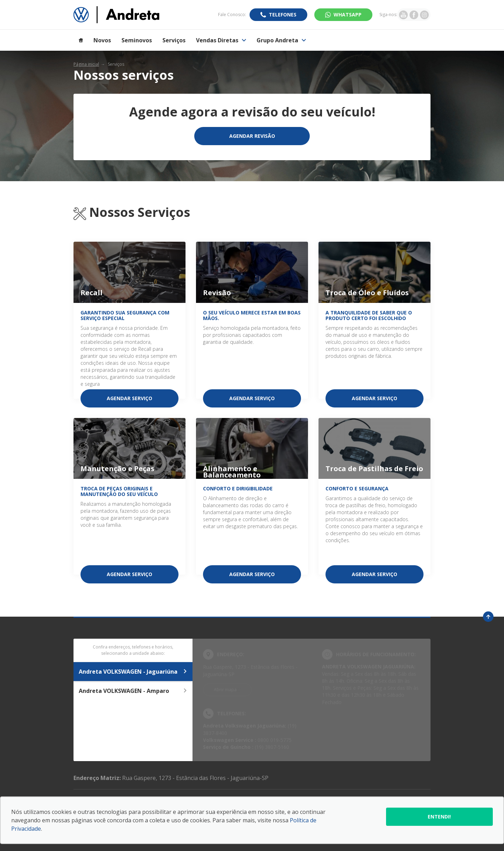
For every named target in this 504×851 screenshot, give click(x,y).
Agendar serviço (129, 398)
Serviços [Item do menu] (174, 40)
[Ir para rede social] (403, 14)
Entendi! (439, 816)
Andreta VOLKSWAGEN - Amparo (133, 691)
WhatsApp (348, 14)
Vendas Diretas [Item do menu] (221, 40)
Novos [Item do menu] (102, 40)
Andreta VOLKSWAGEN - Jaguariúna (133, 671)
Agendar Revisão (252, 136)
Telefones (282, 14)
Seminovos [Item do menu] (136, 40)
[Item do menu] (81, 40)
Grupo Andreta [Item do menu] (281, 40)
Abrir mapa (225, 690)
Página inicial (86, 64)
